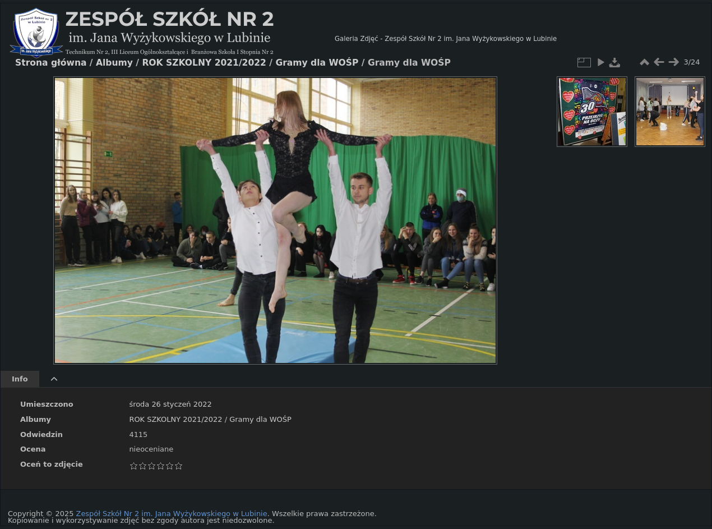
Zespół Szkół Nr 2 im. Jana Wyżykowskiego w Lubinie (171, 513)
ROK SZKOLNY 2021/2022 (175, 419)
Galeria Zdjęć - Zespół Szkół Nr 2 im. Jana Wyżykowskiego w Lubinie (446, 39)
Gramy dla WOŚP (260, 419)
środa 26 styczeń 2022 (170, 404)
